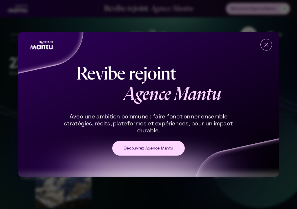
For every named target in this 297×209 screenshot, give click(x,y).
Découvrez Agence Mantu (148, 148)
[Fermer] (266, 45)
